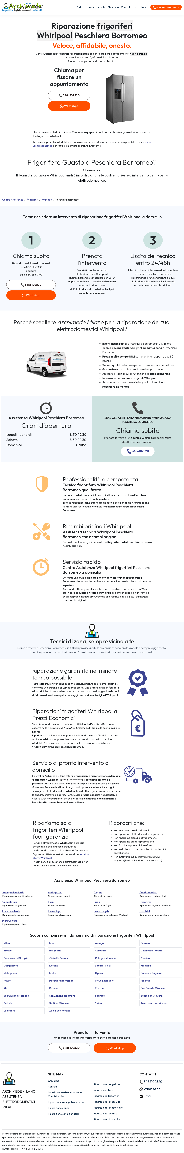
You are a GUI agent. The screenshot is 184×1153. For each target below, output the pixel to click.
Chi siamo (113, 7)
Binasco (145, 943)
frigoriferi (32, 199)
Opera (99, 973)
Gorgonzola (11, 965)
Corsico (145, 958)
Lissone (53, 965)
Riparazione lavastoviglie (108, 1107)
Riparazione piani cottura (108, 1119)
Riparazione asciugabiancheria (66, 1102)
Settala (8, 1003)
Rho (6, 988)
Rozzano (100, 988)
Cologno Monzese (105, 958)
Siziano (99, 1003)
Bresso (8, 950)
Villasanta (9, 1010)
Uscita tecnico (141, 7)
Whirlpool (46, 199)
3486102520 (69, 95)
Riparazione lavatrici (105, 1113)
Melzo (52, 973)
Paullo (7, 980)
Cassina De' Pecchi (151, 950)
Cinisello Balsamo (59, 958)
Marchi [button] (101, 7)
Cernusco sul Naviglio (16, 958)
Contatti (126, 7)
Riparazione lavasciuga (107, 1101)
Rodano (54, 988)
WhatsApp (69, 106)
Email (145, 1096)
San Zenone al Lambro (62, 995)
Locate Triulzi (103, 965)
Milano (7, 943)
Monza (53, 943)
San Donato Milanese (153, 988)
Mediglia (146, 965)
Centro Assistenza (12, 199)
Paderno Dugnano (151, 973)
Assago (99, 943)
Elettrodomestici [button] (85, 7)
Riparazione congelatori (107, 1084)
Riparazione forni (104, 1090)
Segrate (100, 995)
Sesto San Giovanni (152, 995)
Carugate (101, 950)
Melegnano (10, 973)
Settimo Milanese (59, 1003)
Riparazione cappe (58, 1108)
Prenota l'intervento (166, 7)
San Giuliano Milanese (16, 995)
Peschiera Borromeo (61, 980)
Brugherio (55, 950)
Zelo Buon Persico (59, 1010)
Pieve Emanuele (104, 980)
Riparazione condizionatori (63, 1113)
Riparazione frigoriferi (106, 1096)
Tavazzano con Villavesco (155, 1003)
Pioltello (146, 980)
